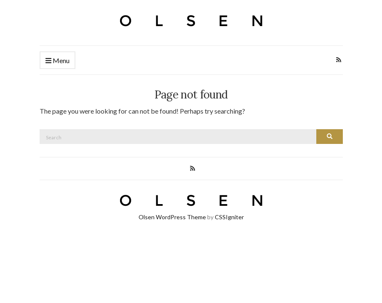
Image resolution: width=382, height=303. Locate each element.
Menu (57, 60)
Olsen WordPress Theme (172, 217)
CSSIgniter (229, 217)
